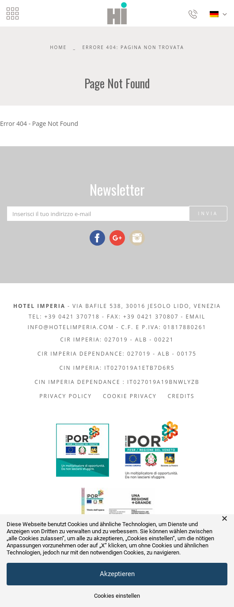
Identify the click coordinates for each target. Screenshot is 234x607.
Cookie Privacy (130, 396)
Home (58, 47)
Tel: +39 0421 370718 (64, 316)
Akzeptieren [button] (117, 574)
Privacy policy (65, 396)
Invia (208, 213)
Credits (181, 396)
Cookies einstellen (117, 595)
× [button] (224, 518)
